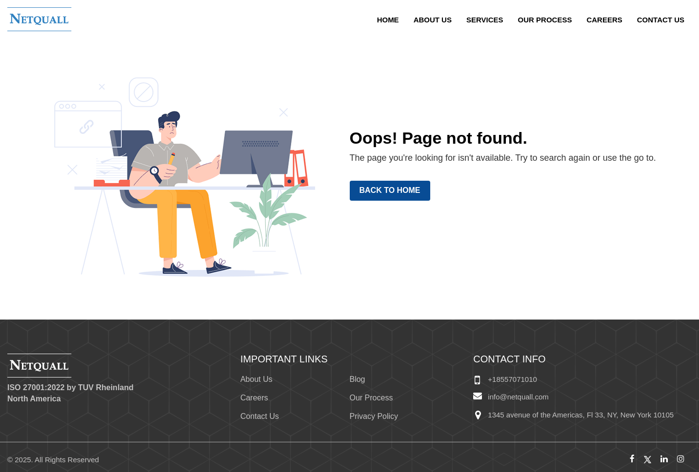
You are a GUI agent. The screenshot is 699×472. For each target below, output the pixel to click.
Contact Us (660, 20)
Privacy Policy (373, 416)
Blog (357, 379)
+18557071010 (512, 379)
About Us (433, 20)
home (388, 20)
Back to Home (389, 190)
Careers (604, 20)
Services (484, 20)
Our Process (545, 20)
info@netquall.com (518, 397)
